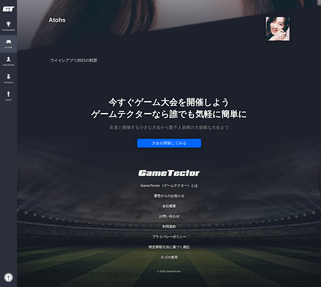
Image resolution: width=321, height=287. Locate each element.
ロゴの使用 (169, 257)
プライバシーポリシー (169, 237)
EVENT (8, 100)
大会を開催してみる (169, 143)
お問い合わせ (169, 216)
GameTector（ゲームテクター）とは (168, 185)
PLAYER (8, 48)
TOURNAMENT (8, 30)
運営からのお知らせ (169, 196)
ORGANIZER (8, 65)
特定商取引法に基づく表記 (169, 247)
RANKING (8, 83)
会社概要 (169, 206)
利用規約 (169, 226)
